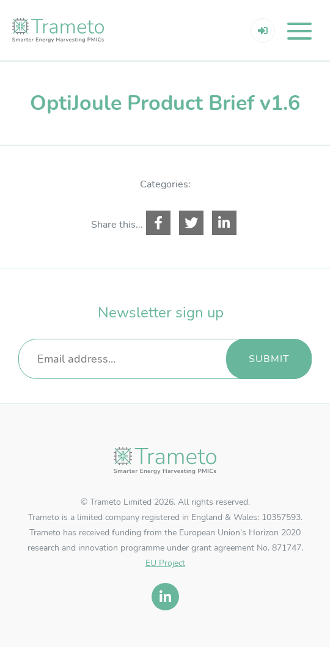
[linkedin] (165, 596)
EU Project (165, 563)
